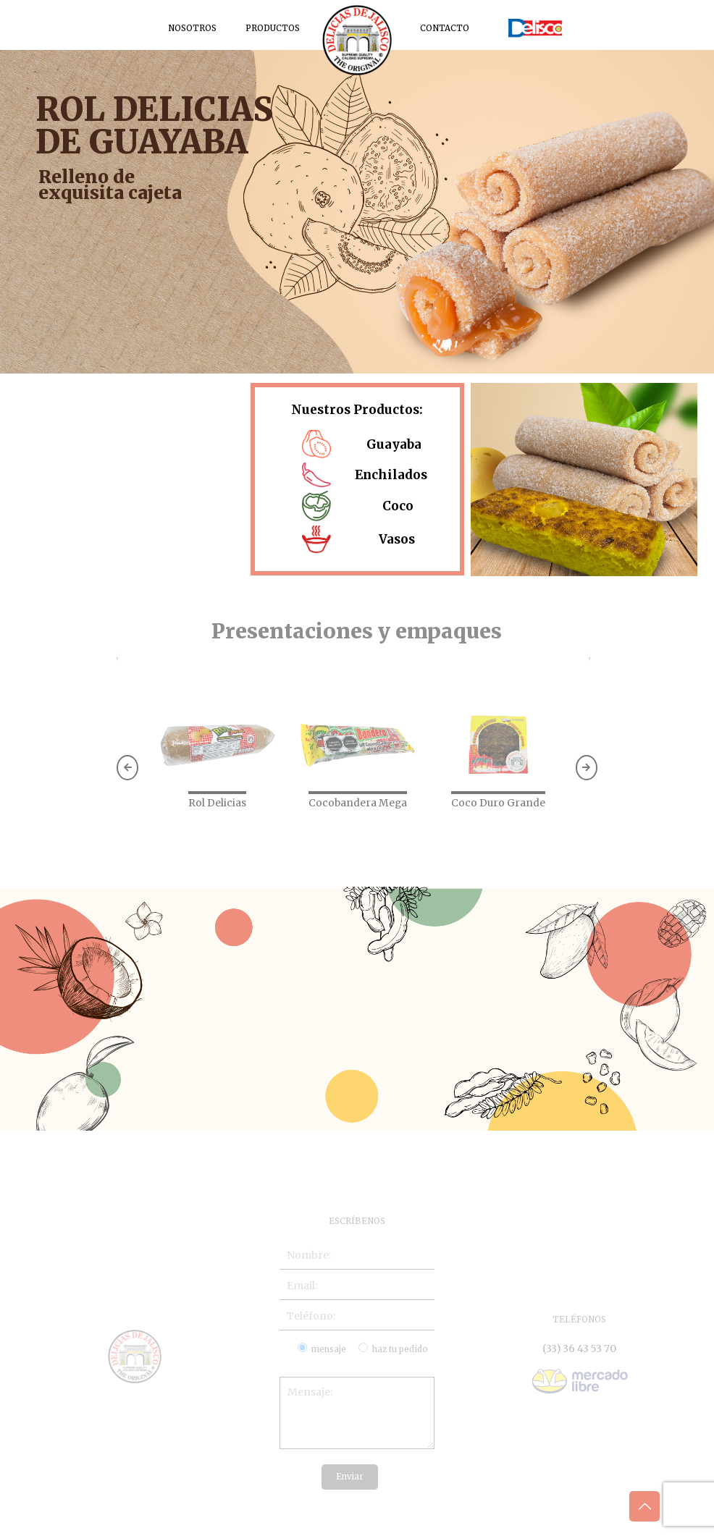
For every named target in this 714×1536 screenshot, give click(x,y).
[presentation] (117, 658)
